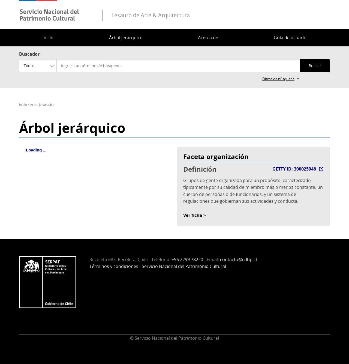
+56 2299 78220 (187, 259)
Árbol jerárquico (126, 38)
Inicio (48, 38)
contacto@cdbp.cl (238, 259)
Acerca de (208, 38)
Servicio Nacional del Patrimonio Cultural (184, 266)
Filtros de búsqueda (278, 78)
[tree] (95, 155)
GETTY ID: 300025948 (294, 169)
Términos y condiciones (113, 266)
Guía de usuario (290, 38)
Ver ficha (192, 215)
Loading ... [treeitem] (36, 150)
